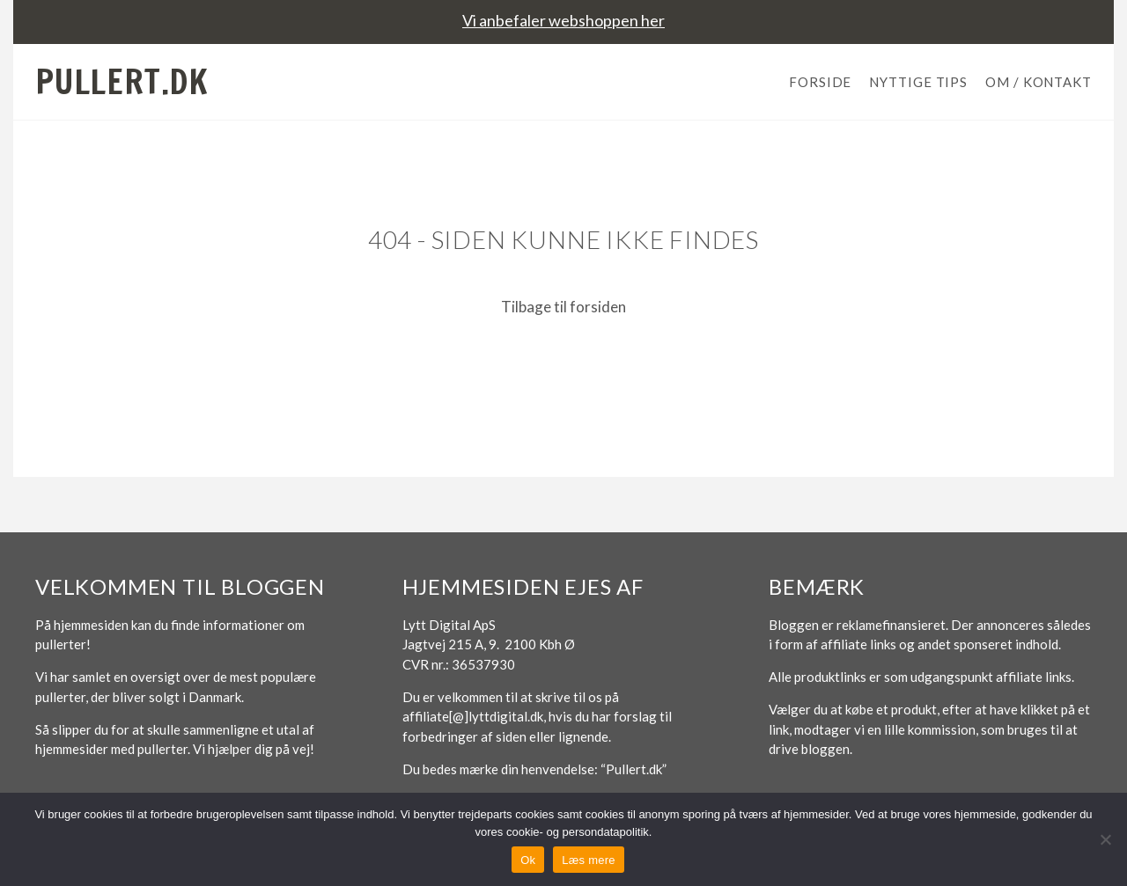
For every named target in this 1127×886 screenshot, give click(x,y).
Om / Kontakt (1038, 82)
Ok (527, 860)
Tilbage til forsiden (563, 306)
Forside (820, 82)
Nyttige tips (918, 82)
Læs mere (588, 860)
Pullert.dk (122, 82)
